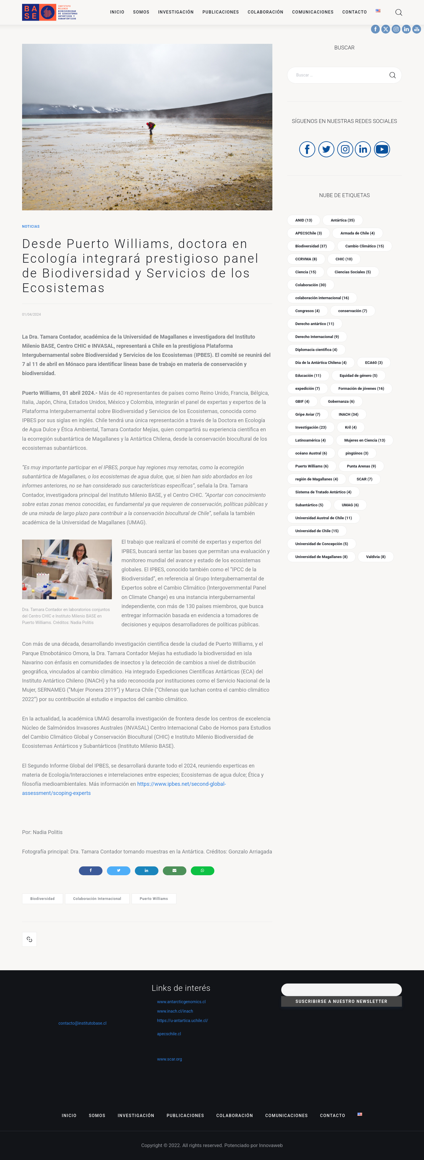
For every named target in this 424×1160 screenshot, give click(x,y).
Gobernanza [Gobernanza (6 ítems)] (341, 401)
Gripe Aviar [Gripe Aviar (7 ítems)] (307, 414)
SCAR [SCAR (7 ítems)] (364, 479)
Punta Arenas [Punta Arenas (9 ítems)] (361, 466)
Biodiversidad (42, 899)
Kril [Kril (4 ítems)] (351, 427)
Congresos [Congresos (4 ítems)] (307, 311)
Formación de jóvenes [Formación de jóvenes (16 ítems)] (361, 388)
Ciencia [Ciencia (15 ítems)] (305, 272)
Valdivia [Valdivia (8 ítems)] (375, 557)
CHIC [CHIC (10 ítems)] (344, 259)
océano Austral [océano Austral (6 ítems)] (311, 453)
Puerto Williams (154, 899)
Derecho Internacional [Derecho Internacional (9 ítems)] (317, 336)
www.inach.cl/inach (175, 1011)
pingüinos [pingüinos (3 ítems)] (357, 453)
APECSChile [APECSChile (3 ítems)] (308, 233)
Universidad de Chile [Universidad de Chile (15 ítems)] (317, 531)
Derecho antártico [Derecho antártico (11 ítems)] (314, 324)
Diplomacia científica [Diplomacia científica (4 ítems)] (316, 349)
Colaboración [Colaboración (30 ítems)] (310, 285)
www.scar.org (167, 1059)
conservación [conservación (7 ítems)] (352, 311)
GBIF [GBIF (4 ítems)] (302, 401)
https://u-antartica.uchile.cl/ (180, 1020)
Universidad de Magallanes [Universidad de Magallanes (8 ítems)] (321, 557)
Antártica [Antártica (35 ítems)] (343, 220)
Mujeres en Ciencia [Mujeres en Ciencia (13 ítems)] (364, 440)
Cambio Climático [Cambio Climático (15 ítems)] (364, 246)
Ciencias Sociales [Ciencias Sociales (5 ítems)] (353, 272)
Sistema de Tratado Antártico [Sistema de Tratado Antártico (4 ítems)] (323, 492)
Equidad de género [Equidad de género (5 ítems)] (358, 375)
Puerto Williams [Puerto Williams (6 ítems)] (311, 466)
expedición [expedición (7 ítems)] (307, 388)
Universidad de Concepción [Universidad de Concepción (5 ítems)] (321, 544)
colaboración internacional (97, 899)
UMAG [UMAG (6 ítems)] (350, 505)
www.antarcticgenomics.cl (181, 1001)
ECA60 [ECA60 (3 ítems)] (373, 362)
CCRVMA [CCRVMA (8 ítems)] (306, 259)
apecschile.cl (166, 1033)
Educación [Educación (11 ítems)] (308, 375)
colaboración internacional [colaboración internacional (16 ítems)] (322, 298)
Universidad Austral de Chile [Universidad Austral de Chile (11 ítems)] (323, 518)
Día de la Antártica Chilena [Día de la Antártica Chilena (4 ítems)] (321, 362)
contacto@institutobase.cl (82, 1023)
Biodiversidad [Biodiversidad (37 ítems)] (311, 246)
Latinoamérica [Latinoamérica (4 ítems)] (310, 440)
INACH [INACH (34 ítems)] (349, 414)
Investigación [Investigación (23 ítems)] (311, 427)
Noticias (31, 226)
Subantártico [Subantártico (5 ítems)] (309, 505)
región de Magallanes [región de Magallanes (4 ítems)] (316, 479)
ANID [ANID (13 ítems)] (303, 220)
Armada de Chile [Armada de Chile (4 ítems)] (357, 233)
